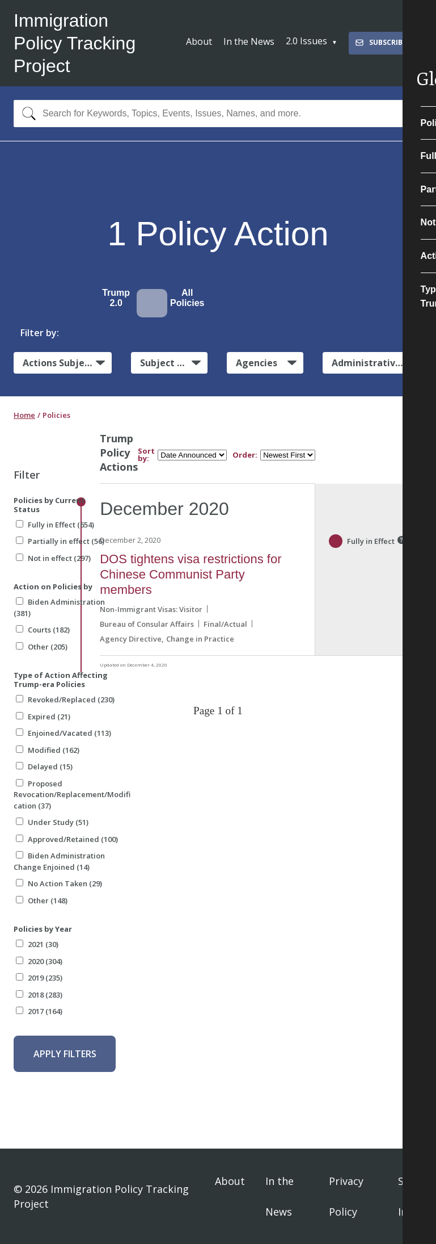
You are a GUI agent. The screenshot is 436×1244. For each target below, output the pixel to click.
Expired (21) (43, 716)
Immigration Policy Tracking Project (75, 43)
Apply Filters (64, 1054)
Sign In (408, 1196)
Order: (244, 455)
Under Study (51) (52, 822)
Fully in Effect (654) (55, 525)
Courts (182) (43, 630)
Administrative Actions (377, 363)
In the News (248, 41)
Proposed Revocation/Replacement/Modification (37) (72, 794)
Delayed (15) (44, 766)
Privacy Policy (346, 1196)
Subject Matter (174, 363)
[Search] (26, 113)
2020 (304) (39, 961)
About (199, 41)
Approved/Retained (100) (67, 839)
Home (24, 415)
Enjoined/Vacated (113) (63, 733)
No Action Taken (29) (59, 883)
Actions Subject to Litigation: (67, 362)
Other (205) (41, 647)
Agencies (256, 363)
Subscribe (380, 42)
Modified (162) (47, 750)
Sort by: (146, 454)
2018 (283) (39, 995)
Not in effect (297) (53, 558)
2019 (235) (39, 978)
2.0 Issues (306, 41)
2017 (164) (39, 1011)
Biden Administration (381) (59, 607)
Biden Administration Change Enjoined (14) (59, 861)
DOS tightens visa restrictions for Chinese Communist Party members (190, 574)
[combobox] (218, 113)
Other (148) (41, 900)
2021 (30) (37, 944)
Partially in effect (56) (60, 541)
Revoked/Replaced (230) (65, 699)
